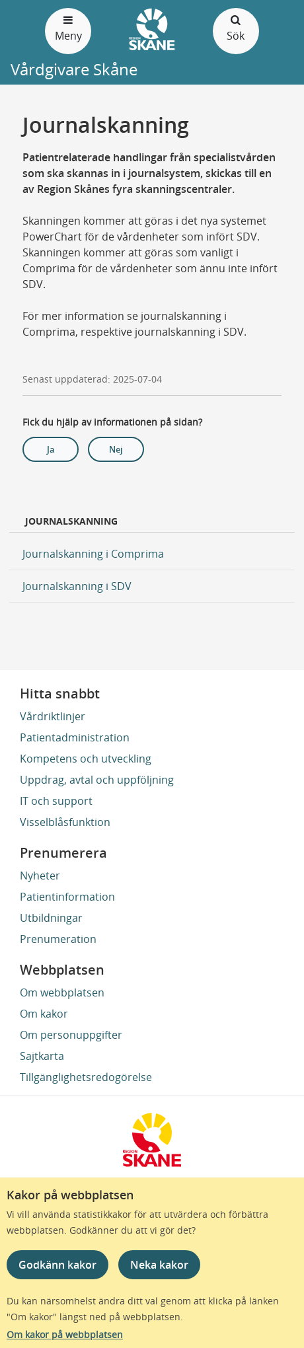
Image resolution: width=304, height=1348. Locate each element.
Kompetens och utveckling (85, 758)
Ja (51, 449)
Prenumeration (58, 939)
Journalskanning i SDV (77, 586)
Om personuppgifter (71, 1035)
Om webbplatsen (62, 992)
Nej (116, 449)
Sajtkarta (42, 1056)
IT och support (56, 801)
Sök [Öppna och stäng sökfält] (236, 27)
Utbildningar (51, 918)
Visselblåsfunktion (65, 822)
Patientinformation (67, 896)
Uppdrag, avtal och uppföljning (97, 779)
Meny (68, 27)
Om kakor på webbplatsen (65, 1334)
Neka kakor (159, 1264)
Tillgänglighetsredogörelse (86, 1077)
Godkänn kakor (57, 1264)
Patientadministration (75, 737)
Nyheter (40, 875)
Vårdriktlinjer (52, 716)
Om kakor (44, 1013)
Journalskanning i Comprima (93, 553)
